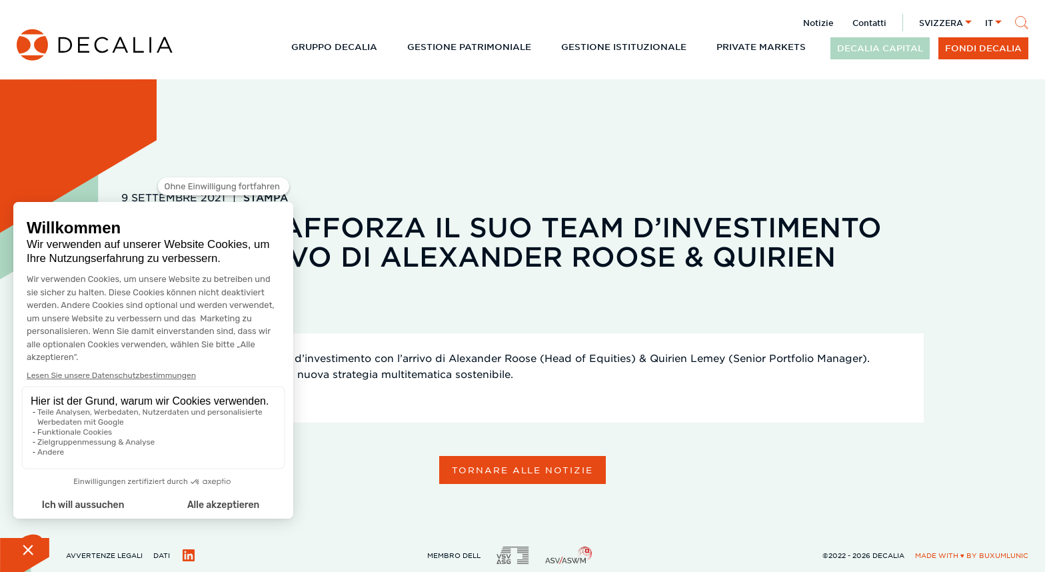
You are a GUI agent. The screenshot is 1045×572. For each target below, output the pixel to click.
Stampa (265, 197)
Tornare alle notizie (522, 469)
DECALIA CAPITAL (880, 48)
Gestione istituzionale (623, 46)
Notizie (818, 22)
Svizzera (941, 22)
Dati (161, 555)
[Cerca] (1021, 22)
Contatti (869, 22)
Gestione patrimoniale (469, 46)
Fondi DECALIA (983, 48)
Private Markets (761, 46)
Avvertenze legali (104, 555)
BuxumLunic (1003, 555)
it (989, 22)
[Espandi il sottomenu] (388, 46)
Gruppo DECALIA (334, 46)
